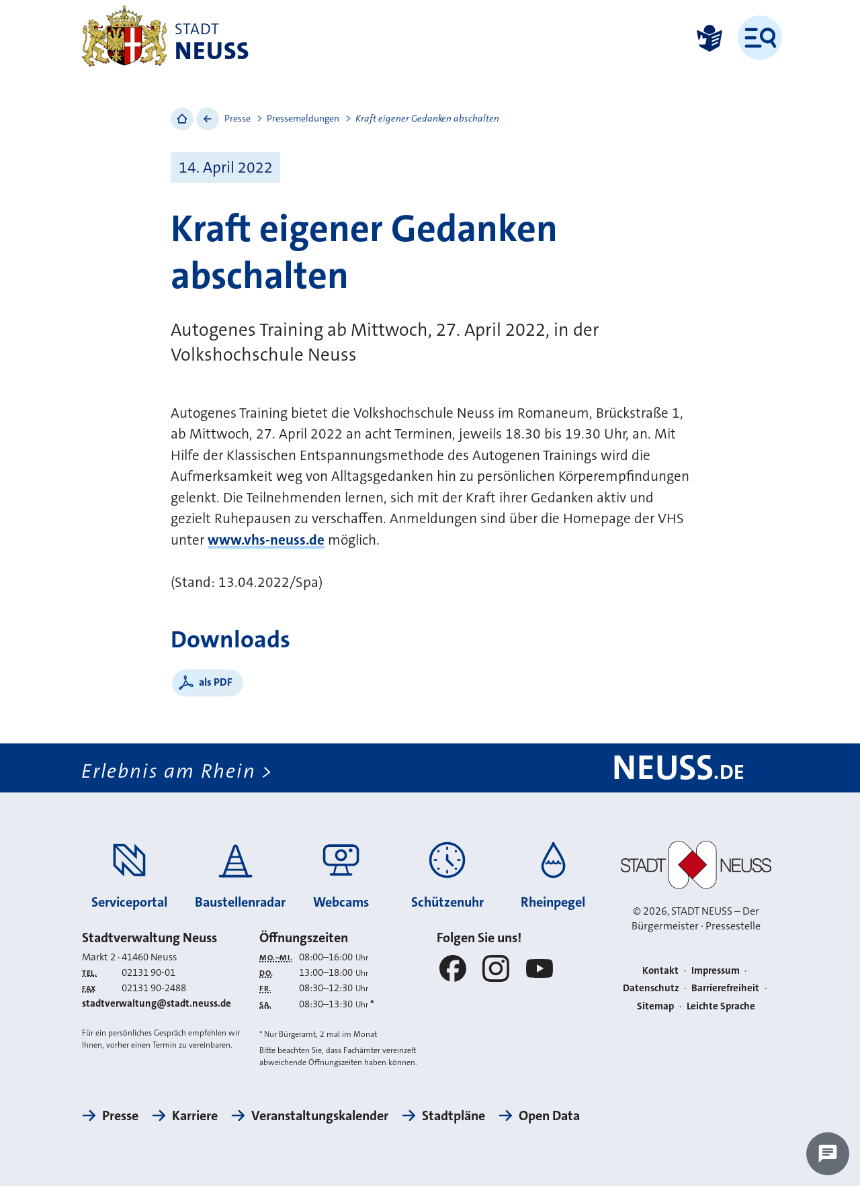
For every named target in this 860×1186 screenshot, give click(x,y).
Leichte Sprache (721, 1006)
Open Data (549, 1115)
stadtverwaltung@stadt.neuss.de (156, 1003)
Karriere (195, 1115)
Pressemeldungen (303, 118)
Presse (237, 118)
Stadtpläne (453, 1115)
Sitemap (655, 1006)
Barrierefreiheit (725, 988)
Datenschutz (651, 988)
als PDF (215, 682)
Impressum (715, 970)
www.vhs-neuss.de (266, 540)
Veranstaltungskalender (319, 1115)
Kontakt (660, 970)
